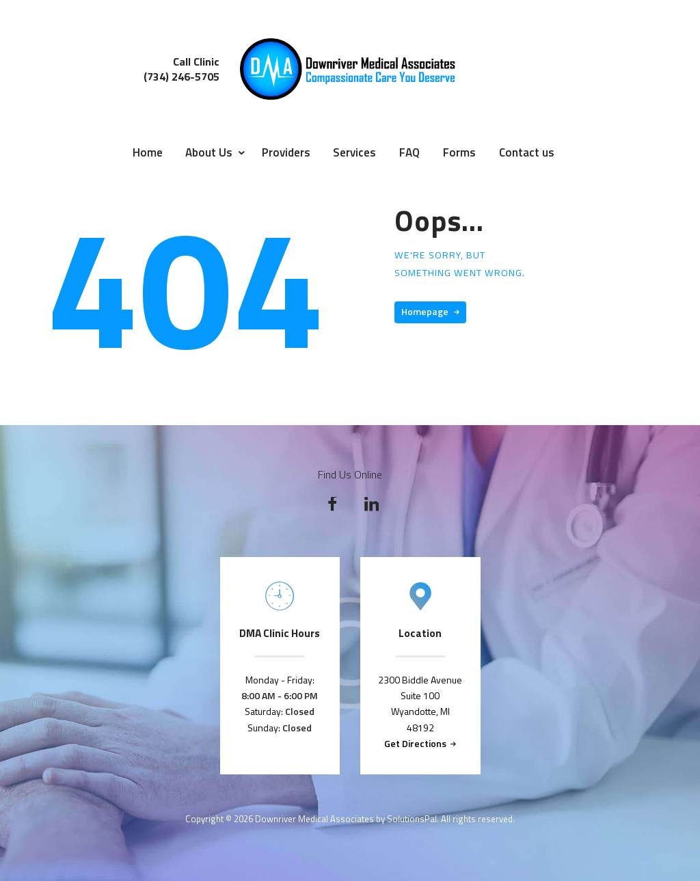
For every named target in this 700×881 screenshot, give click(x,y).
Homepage (424, 311)
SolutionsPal (412, 819)
